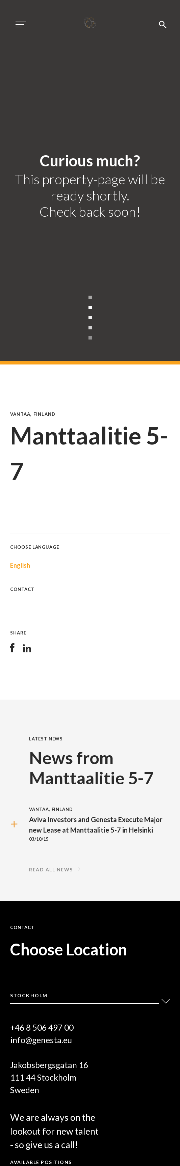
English (20, 565)
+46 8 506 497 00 (42, 1027)
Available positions (41, 1162)
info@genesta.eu (41, 1040)
